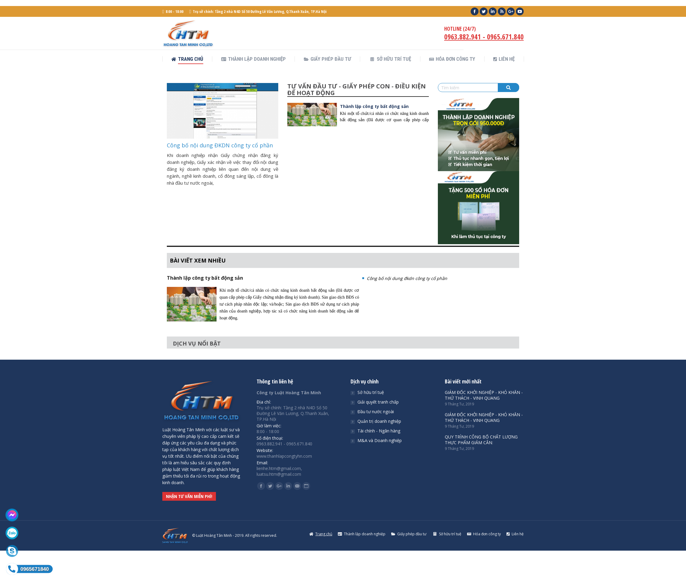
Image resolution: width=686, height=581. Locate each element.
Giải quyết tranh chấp (378, 402)
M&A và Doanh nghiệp (379, 440)
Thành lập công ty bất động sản (374, 106)
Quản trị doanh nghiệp (379, 421)
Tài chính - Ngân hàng (378, 431)
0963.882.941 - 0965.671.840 (484, 37)
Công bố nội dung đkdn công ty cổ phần (407, 278)
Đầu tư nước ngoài (375, 411)
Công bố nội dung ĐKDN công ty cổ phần (220, 145)
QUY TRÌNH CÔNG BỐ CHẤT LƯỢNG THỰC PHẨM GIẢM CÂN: (481, 439)
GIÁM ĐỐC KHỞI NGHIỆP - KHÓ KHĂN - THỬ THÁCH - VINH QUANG (484, 395)
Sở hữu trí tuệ (370, 392)
